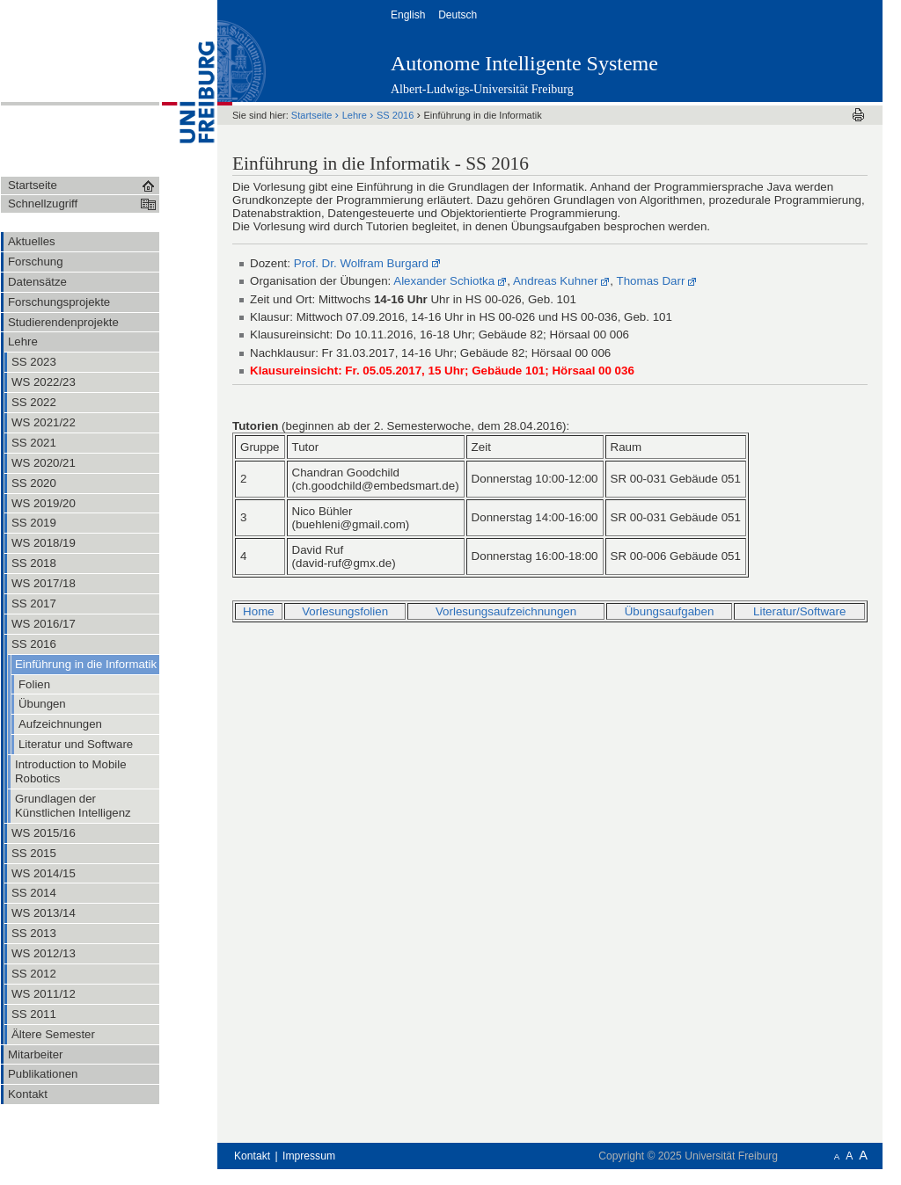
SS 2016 (396, 115)
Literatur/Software (799, 611)
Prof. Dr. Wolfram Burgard (361, 263)
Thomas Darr (651, 280)
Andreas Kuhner (555, 280)
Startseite (313, 115)
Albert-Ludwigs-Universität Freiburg (482, 89)
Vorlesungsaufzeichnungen (506, 611)
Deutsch (459, 15)
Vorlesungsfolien (345, 611)
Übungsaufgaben (669, 611)
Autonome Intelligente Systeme (524, 63)
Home (259, 611)
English (410, 15)
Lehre (356, 115)
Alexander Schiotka (443, 280)
